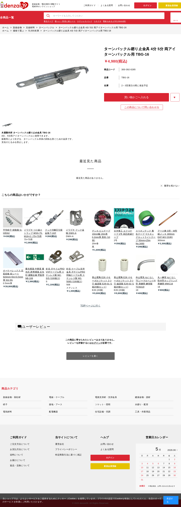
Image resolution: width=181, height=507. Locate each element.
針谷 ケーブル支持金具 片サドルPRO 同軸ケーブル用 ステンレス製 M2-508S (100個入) (75, 275)
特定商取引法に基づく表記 (68, 455)
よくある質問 (107, 5)
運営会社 (59, 444)
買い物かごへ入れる (136, 97)
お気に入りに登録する (174, 97)
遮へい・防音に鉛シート (65, 21)
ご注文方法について (20, 444)
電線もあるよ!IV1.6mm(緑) (114, 21)
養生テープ (48, 21)
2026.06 (171, 450)
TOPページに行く (90, 305)
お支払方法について (20, 449)
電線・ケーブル (56, 397)
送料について (16, 455)
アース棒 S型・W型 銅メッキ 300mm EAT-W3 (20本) (167, 234)
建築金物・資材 (142, 397)
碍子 (5, 404)
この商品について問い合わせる (141, 107)
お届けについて (17, 460)
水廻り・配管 (141, 404)
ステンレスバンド (84, 21)
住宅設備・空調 (102, 411)
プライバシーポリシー (66, 449)
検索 (48, 15)
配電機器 (53, 411)
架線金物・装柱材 (12, 397)
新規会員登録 (172, 5)
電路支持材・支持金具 (106, 397)
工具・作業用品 (142, 411)
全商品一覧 (7, 17)
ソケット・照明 (102, 404)
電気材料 (7, 411)
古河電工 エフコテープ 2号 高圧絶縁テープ (124, 234)
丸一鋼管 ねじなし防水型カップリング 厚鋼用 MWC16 (167, 280)
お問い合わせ (124, 5)
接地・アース (55, 404)
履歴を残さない (171, 185)
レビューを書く (90, 356)
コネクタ (97, 21)
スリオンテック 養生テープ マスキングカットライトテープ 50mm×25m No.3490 (146, 237)
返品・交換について (20, 465)
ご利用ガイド (89, 5)
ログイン (147, 5)
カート (175, 20)
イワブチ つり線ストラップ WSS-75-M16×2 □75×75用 (33, 233)
